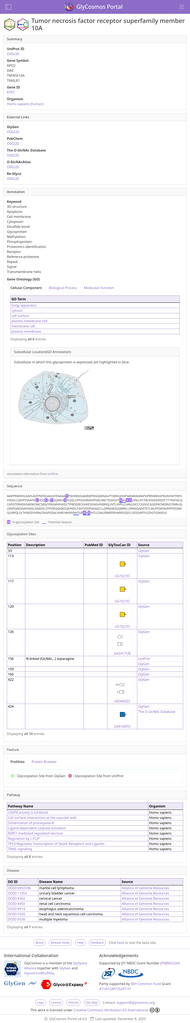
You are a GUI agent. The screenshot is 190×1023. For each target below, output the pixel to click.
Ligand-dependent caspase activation (37, 828)
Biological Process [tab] (63, 287)
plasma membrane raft (29, 321)
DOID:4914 (16, 909)
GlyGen (144, 550)
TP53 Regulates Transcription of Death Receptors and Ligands (56, 843)
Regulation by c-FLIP (24, 838)
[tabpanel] (95, 378)
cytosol (17, 310)
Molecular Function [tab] (99, 287)
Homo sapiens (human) (25, 104)
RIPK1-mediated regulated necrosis (35, 833)
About (39, 943)
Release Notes (60, 943)
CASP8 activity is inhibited (28, 812)
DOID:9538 (16, 919)
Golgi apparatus (23, 305)
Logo (40, 1002)
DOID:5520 (16, 914)
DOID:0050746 (19, 888)
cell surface (20, 315)
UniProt (53, 474)
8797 (11, 92)
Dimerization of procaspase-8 (31, 823)
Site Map (92, 1002)
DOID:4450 (16, 903)
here (120, 942)
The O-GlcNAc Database (156, 711)
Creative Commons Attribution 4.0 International (117, 1010)
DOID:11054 (17, 893)
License (56, 1002)
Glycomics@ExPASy (39, 973)
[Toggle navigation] (181, 7)
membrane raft (23, 326)
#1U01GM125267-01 (115, 988)
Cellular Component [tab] (26, 287)
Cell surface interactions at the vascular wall (42, 817)
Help (80, 943)
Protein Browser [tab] (44, 761)
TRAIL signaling (20, 849)
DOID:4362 (16, 898)
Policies (73, 1002)
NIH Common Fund (146, 983)
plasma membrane (26, 331)
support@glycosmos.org (136, 1002)
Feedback (97, 943)
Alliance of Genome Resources (145, 888)
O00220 (13, 54)
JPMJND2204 (170, 963)
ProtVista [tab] (17, 761)
